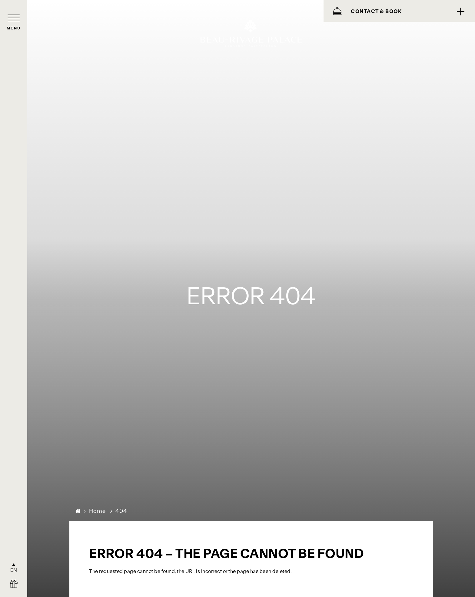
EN (13, 570)
